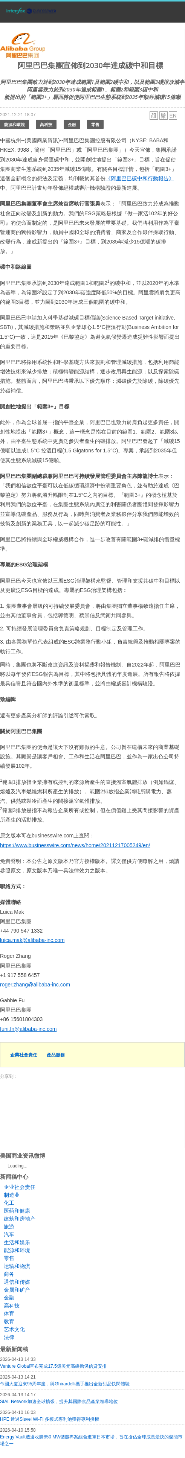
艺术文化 (14, 1329)
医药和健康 (17, 1211)
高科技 (46, 124)
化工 (9, 1203)
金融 (72, 124)
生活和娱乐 (17, 1242)
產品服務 (56, 1055)
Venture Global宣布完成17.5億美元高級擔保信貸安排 (53, 1366)
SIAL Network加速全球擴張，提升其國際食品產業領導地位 (59, 1401)
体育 (9, 1313)
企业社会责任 (19, 1187)
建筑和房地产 (19, 1219)
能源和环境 (17, 1250)
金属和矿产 (17, 1290)
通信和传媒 (17, 1282)
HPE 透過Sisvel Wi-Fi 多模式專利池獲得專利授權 (49, 1419)
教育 (9, 1321)
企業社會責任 (23, 1055)
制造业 (12, 1195)
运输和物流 (17, 1266)
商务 (9, 1274)
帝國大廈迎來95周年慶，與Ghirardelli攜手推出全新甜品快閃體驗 (65, 1383)
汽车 (9, 1234)
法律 (9, 1337)
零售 (95, 124)
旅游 (9, 1227)
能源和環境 (14, 124)
